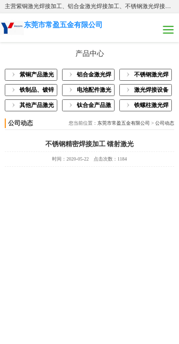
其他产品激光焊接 (37, 106)
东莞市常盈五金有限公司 (123, 123)
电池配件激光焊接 (94, 91)
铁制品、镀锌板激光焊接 (37, 91)
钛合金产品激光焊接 (94, 106)
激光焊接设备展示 (151, 91)
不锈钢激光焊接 (151, 76)
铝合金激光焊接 (94, 76)
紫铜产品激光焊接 (37, 76)
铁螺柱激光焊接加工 (151, 106)
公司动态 (164, 123)
